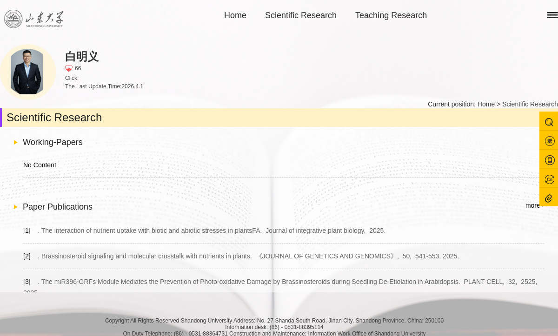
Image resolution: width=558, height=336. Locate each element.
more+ (534, 205)
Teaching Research (391, 15)
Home (235, 15)
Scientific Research (301, 15)
